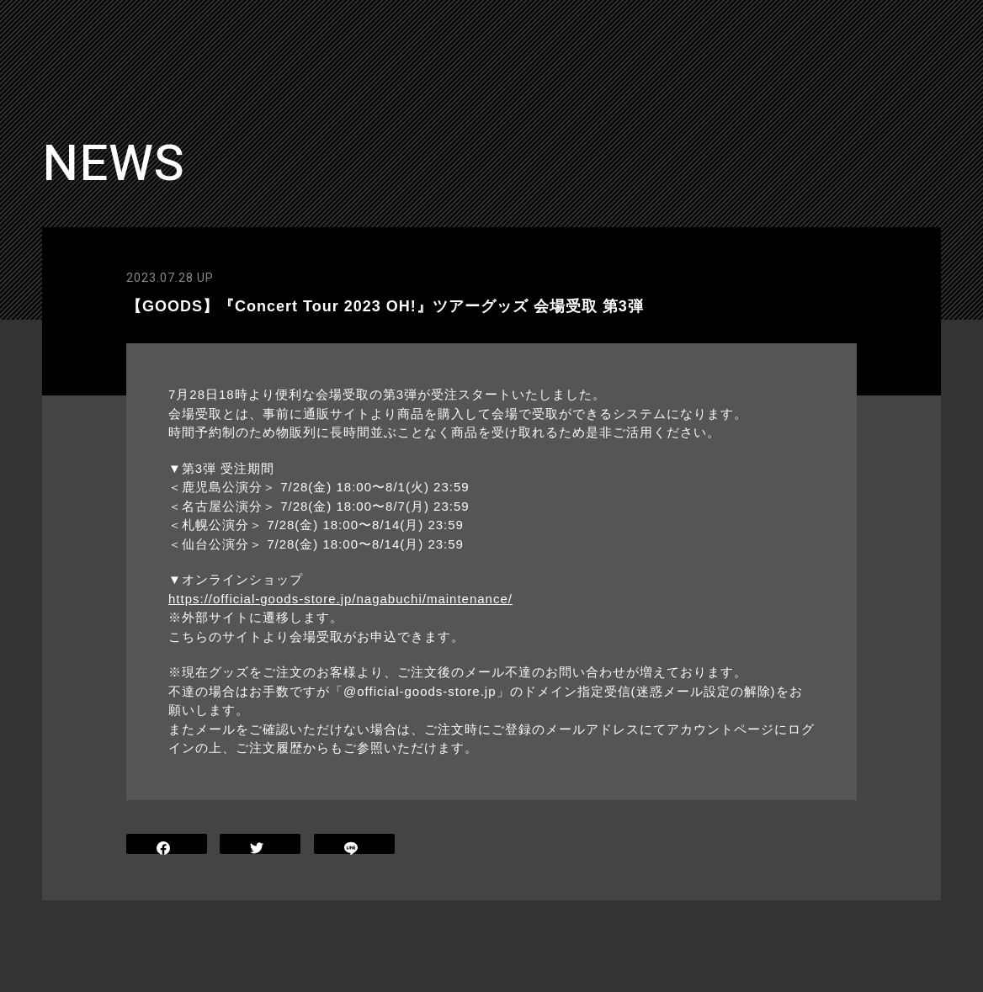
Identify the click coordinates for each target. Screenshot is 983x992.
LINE (354, 846)
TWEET (260, 846)
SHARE (166, 846)
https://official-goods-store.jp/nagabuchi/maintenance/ (340, 598)
